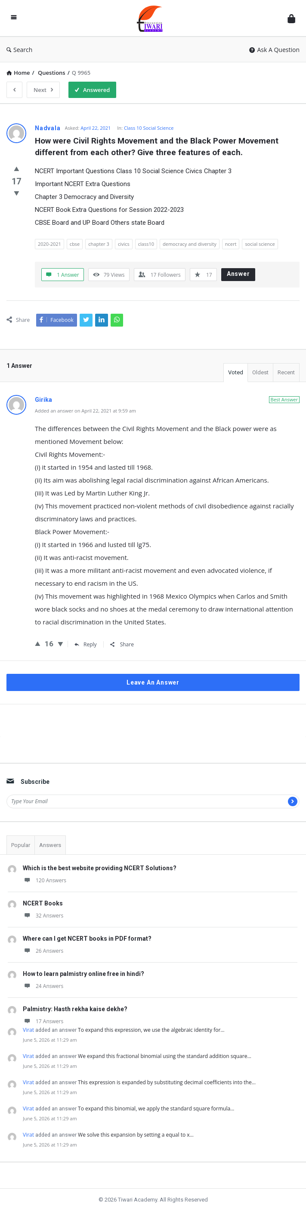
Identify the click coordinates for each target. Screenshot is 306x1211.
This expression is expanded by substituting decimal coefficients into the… (167, 1082)
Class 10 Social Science (148, 128)
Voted (235, 372)
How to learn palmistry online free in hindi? (83, 973)
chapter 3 (98, 244)
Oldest (260, 372)
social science (260, 244)
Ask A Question (274, 50)
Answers (50, 845)
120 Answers (44, 880)
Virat (28, 1030)
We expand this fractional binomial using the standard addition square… (164, 1056)
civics (124, 244)
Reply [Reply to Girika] (85, 644)
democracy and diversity (189, 244)
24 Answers (43, 986)
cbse (75, 244)
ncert (231, 244)
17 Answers (43, 1021)
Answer (238, 273)
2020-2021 (49, 244)
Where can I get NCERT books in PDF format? (87, 938)
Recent (286, 372)
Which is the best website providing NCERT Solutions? (99, 868)
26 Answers (43, 950)
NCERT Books (43, 903)
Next (43, 90)
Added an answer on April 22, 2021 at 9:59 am (85, 410)
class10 (146, 244)
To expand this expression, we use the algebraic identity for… (151, 1030)
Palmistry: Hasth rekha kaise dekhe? (75, 1009)
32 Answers (43, 915)
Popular (20, 845)
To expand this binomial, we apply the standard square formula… (156, 1108)
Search (19, 50)
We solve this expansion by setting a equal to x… (136, 1134)
